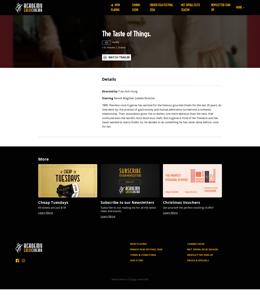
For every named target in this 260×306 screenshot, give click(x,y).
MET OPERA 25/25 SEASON (202, 269)
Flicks (133, 300)
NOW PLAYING (115, 7)
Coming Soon (136, 7)
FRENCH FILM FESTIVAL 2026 (146, 269)
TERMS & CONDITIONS (143, 275)
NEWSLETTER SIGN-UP (200, 275)
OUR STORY (136, 280)
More (240, 7)
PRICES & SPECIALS (198, 280)
